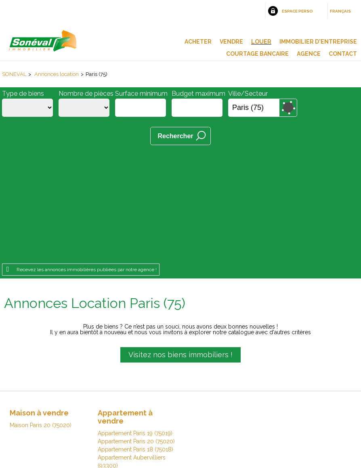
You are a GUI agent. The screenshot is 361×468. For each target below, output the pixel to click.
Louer (261, 41)
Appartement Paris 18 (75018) (135, 338)
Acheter (198, 41)
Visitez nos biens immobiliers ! (180, 244)
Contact (343, 54)
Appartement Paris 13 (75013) (135, 363)
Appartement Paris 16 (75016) (135, 371)
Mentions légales (75, 417)
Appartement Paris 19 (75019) (135, 322)
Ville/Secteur (248, 93)
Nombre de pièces (86, 93)
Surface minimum (141, 93)
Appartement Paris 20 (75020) (136, 330)
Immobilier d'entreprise (318, 41)
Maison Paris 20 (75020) (40, 314)
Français (340, 11)
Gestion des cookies (277, 417)
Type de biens (23, 93)
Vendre (231, 41)
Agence (309, 54)
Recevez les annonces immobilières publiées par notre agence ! (87, 159)
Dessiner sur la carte (288, 108)
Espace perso (297, 11)
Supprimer (273, 108)
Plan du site (168, 417)
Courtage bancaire (257, 54)
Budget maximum (198, 93)
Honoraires (126, 417)
